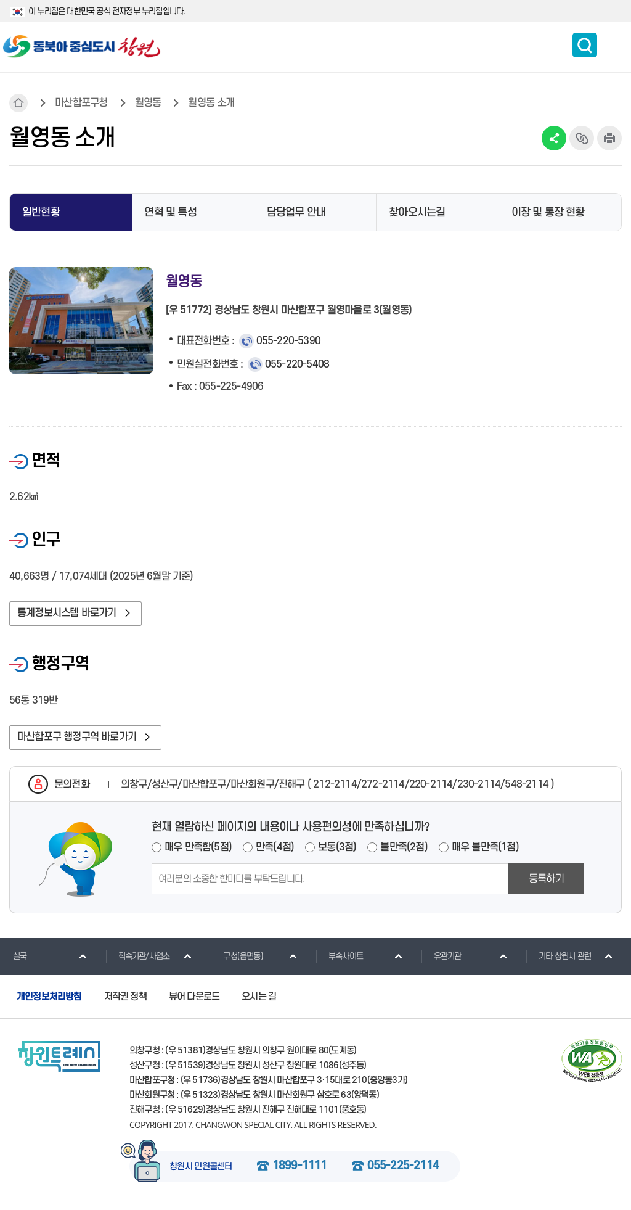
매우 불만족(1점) (485, 847)
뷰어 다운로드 (194, 996)
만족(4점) (275, 847)
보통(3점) (337, 847)
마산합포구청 (81, 103)
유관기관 (441, 956)
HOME (18, 103)
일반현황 (41, 212)
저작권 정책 (125, 996)
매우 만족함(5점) (198, 847)
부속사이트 (339, 956)
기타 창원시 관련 (558, 956)
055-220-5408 (297, 364)
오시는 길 (259, 996)
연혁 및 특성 (170, 212)
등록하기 (546, 878)
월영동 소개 (211, 103)
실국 (13, 956)
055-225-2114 (403, 1166)
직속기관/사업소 (137, 956)
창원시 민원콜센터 (200, 1167)
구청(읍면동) (236, 956)
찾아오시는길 (417, 212)
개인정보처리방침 (49, 996)
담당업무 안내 (296, 212)
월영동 (148, 103)
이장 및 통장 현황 (548, 212)
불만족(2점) (403, 847)
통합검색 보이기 (584, 45)
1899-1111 (299, 1166)
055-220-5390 (288, 341)
